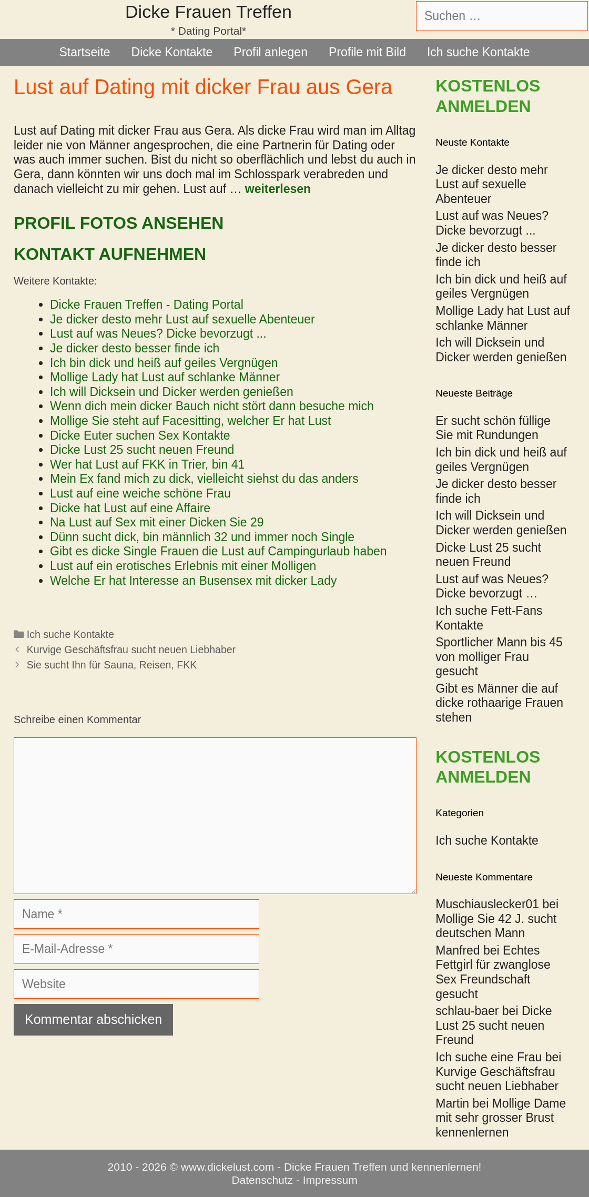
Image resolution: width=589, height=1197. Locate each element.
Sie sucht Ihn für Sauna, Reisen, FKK (112, 665)
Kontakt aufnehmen (110, 254)
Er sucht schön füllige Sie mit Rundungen (493, 428)
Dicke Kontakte (172, 52)
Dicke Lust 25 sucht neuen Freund (488, 555)
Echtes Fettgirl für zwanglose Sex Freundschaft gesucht (493, 972)
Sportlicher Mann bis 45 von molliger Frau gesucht (499, 656)
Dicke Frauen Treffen (208, 12)
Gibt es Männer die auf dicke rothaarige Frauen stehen (499, 703)
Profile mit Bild (367, 52)
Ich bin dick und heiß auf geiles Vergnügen (500, 459)
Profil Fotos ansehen (119, 223)
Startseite (84, 52)
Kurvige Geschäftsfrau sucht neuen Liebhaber (131, 649)
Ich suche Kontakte (478, 52)
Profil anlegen (270, 52)
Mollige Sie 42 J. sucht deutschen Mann (495, 926)
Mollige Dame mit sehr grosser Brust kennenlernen (500, 1118)
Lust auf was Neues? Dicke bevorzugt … (492, 586)
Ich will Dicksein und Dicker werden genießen (500, 523)
